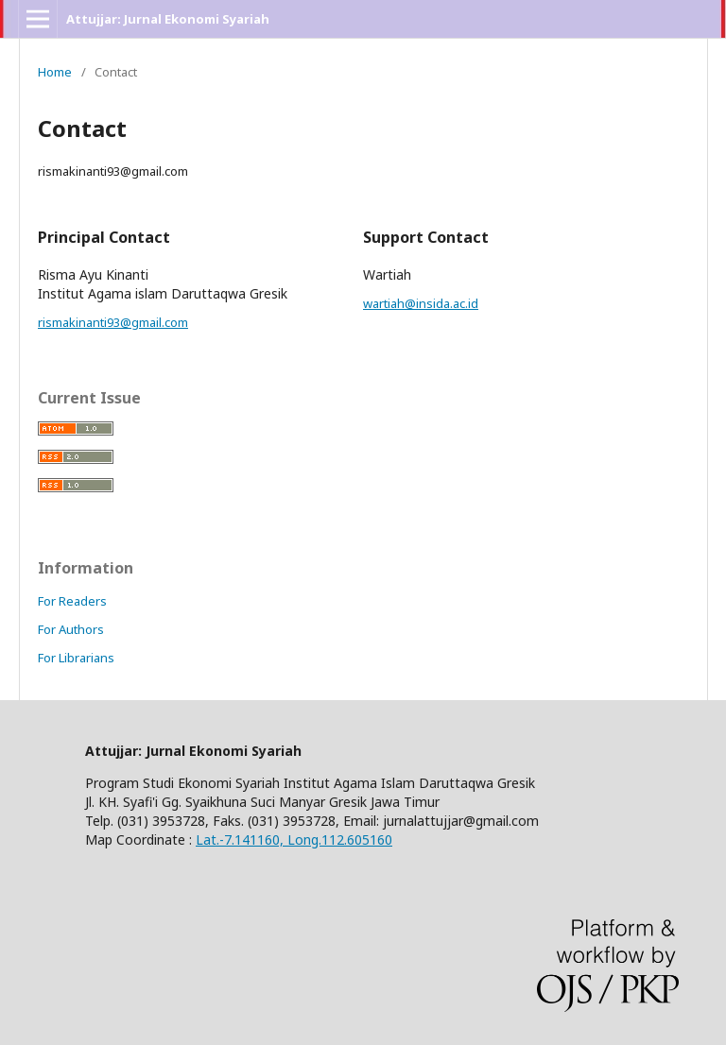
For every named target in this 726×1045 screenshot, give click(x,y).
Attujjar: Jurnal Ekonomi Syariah (167, 18)
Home (55, 71)
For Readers (72, 600)
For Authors (71, 629)
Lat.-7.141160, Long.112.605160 (294, 839)
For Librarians (76, 657)
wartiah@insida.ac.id (420, 303)
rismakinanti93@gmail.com (113, 322)
